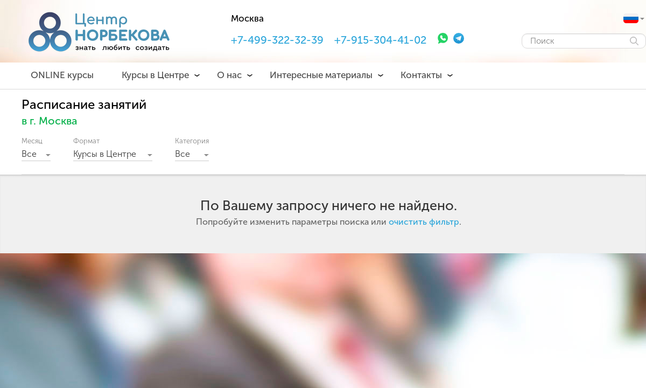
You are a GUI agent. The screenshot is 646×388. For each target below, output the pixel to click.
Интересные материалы (321, 75)
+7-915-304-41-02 (380, 39)
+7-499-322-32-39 (277, 39)
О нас (229, 75)
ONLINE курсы (62, 75)
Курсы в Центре (155, 75)
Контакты (421, 75)
